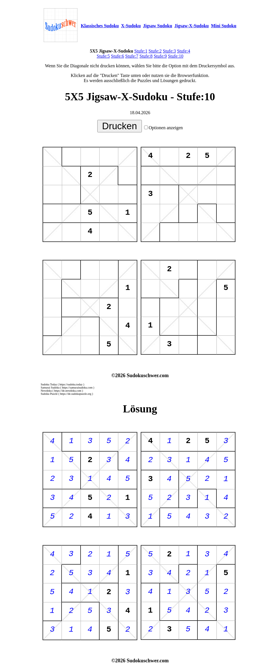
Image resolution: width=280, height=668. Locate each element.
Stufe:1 (140, 51)
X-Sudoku (131, 25)
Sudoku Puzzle (49, 393)
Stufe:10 (175, 56)
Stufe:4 (183, 51)
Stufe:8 (146, 56)
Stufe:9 (160, 56)
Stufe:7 (131, 56)
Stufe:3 (169, 51)
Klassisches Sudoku (100, 25)
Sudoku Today (49, 384)
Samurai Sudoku (50, 387)
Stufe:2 (155, 51)
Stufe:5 (103, 56)
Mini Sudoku (223, 25)
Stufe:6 (117, 56)
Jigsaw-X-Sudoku (191, 25)
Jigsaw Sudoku (157, 25)
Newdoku (46, 390)
